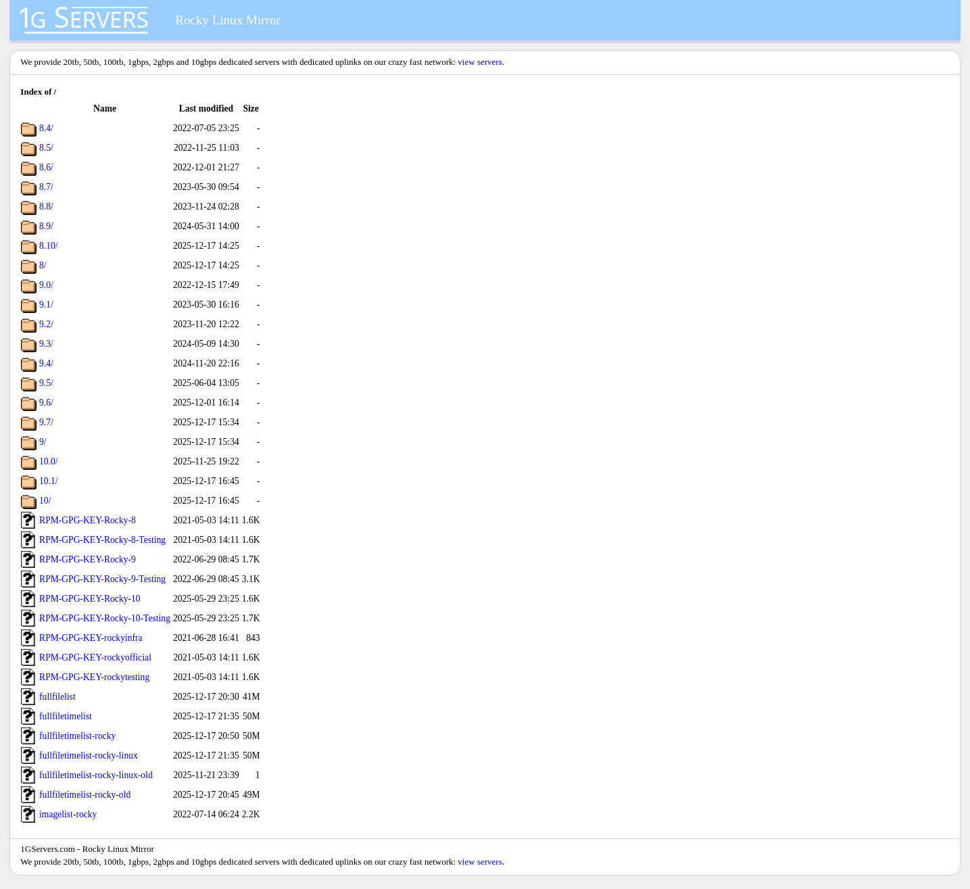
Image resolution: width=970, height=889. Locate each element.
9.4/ (46, 363)
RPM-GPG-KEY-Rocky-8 (87, 520)
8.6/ (46, 167)
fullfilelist (57, 697)
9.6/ (46, 403)
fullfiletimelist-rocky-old (84, 795)
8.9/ (46, 226)
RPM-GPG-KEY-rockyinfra (91, 638)
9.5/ (46, 383)
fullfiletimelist (65, 716)
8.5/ (46, 148)
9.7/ (46, 422)
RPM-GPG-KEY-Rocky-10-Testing (104, 618)
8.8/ (46, 206)
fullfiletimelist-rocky (77, 736)
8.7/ (46, 187)
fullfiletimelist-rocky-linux (88, 755)
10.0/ (48, 461)
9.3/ (46, 344)
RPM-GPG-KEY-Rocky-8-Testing (102, 540)
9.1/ (46, 304)
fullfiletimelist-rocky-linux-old (96, 775)
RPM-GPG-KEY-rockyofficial (95, 657)
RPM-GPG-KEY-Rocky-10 (90, 599)
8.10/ (48, 246)
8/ (43, 265)
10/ (45, 501)
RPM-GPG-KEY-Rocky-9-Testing (102, 579)
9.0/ (46, 285)
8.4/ (46, 128)
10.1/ (48, 481)
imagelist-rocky (68, 814)
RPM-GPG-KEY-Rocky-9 (87, 559)
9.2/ (46, 324)
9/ (43, 442)
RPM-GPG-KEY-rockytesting (94, 677)
